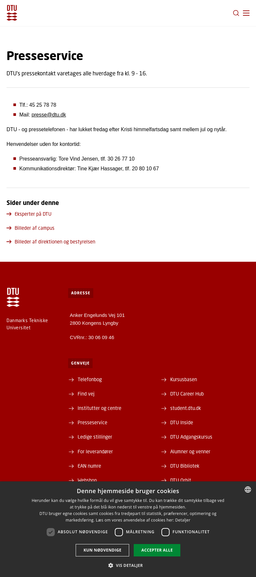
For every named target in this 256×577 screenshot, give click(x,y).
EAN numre (89, 466)
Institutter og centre (99, 408)
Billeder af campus (30, 228)
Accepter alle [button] (157, 550)
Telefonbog (90, 379)
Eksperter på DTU (29, 214)
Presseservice (92, 422)
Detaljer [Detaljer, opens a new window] (182, 520)
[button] (246, 13)
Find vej (86, 394)
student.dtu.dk (185, 408)
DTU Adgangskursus (191, 437)
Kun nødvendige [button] (102, 550)
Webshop (87, 480)
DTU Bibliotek (184, 466)
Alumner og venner (190, 451)
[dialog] (128, 529)
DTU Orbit (180, 480)
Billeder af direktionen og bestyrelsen (51, 241)
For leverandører (95, 451)
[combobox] (248, 489)
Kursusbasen (183, 379)
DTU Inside (181, 422)
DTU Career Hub (187, 394)
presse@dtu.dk (49, 114)
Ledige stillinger (95, 437)
